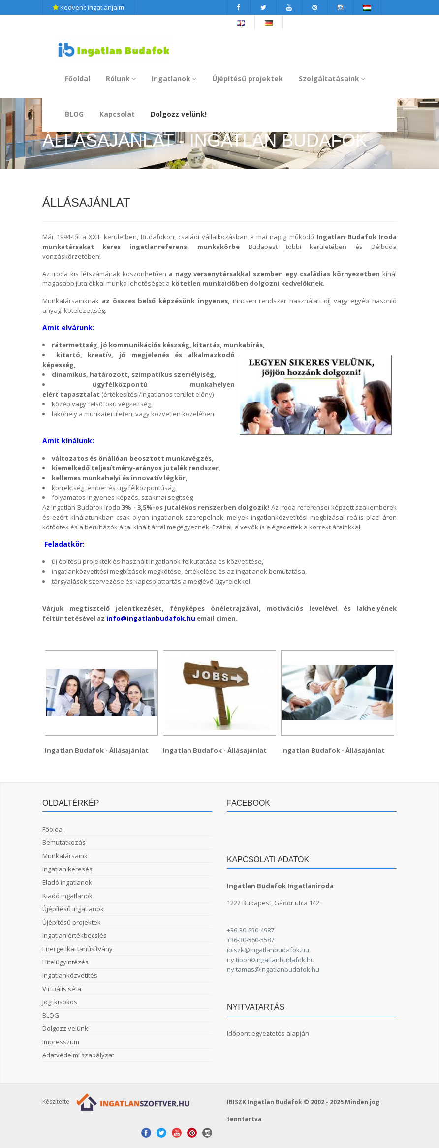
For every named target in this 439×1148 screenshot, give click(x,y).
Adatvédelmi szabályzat (78, 1055)
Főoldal (77, 78)
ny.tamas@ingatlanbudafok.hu (273, 969)
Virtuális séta (61, 988)
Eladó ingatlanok (67, 882)
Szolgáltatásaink (332, 78)
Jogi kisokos (59, 1001)
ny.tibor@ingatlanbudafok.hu (270, 959)
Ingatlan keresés (67, 869)
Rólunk (121, 78)
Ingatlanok (174, 78)
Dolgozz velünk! (179, 114)
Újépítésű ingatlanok (73, 908)
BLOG (74, 114)
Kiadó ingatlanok (67, 895)
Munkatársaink (65, 855)
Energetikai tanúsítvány (77, 948)
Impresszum (60, 1041)
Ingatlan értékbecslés (74, 935)
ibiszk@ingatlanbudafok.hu (268, 949)
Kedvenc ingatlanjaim (88, 7)
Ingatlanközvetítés (69, 975)
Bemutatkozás (64, 842)
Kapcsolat (117, 114)
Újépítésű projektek (247, 78)
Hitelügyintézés (65, 962)
